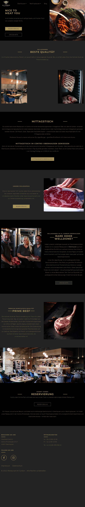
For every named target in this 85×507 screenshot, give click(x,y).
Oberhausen (21, 3)
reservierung (13, 29)
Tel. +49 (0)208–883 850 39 (53, 445)
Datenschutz (17, 466)
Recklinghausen (35, 3)
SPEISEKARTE (63, 283)
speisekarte (13, 35)
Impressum (5, 466)
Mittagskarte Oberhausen (42, 159)
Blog (45, 3)
